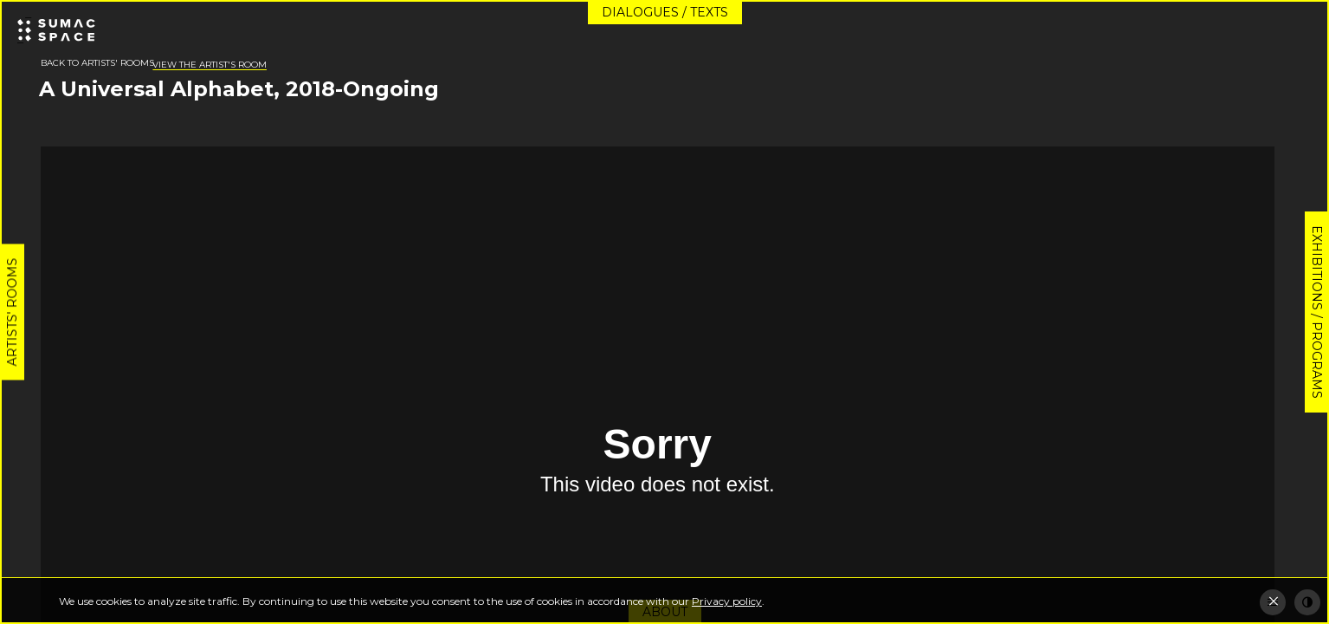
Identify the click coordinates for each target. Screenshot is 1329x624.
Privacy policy (727, 601)
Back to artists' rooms (97, 62)
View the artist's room (209, 64)
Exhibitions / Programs (1317, 312)
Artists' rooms (12, 312)
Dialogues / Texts (665, 12)
